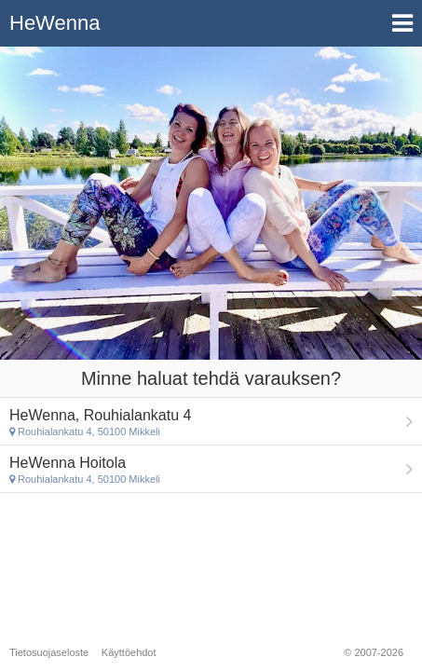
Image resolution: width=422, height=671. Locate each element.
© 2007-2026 (373, 652)
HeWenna (54, 22)
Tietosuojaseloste (48, 652)
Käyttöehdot (129, 652)
